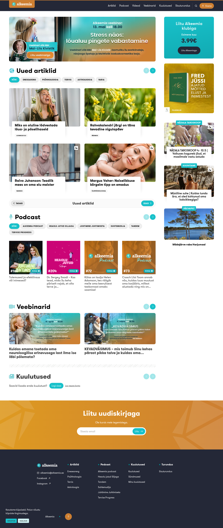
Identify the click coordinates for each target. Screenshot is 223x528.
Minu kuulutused (136, 481)
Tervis (68, 80)
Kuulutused (165, 5)
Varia (101, 80)
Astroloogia (85, 80)
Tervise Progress (22, 232)
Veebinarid (150, 5)
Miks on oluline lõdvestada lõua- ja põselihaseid (36, 127)
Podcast (124, 5)
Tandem (135, 226)
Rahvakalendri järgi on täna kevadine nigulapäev (112, 127)
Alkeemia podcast (33, 226)
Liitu (139, 431)
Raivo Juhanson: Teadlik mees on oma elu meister (34, 183)
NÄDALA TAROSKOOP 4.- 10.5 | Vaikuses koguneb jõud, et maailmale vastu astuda (189, 153)
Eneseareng (29, 80)
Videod (136, 5)
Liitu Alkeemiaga (189, 50)
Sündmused (134, 476)
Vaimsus (19, 191)
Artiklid (112, 5)
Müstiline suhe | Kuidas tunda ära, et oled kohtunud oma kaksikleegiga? (189, 196)
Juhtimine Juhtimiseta (92, 226)
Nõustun (11, 521)
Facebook (43, 478)
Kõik (14, 80)
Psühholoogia (50, 80)
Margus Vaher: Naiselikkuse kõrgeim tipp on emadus (112, 183)
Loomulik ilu (21, 135)
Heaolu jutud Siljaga (61, 226)
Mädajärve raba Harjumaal (189, 244)
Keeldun (23, 521)
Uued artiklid (36, 70)
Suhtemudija (118, 226)
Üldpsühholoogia (99, 191)
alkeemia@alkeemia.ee (50, 472)
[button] (146, 70)
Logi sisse (56, 385)
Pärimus (95, 135)
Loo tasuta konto (72, 385)
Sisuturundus (182, 5)
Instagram (44, 483)
